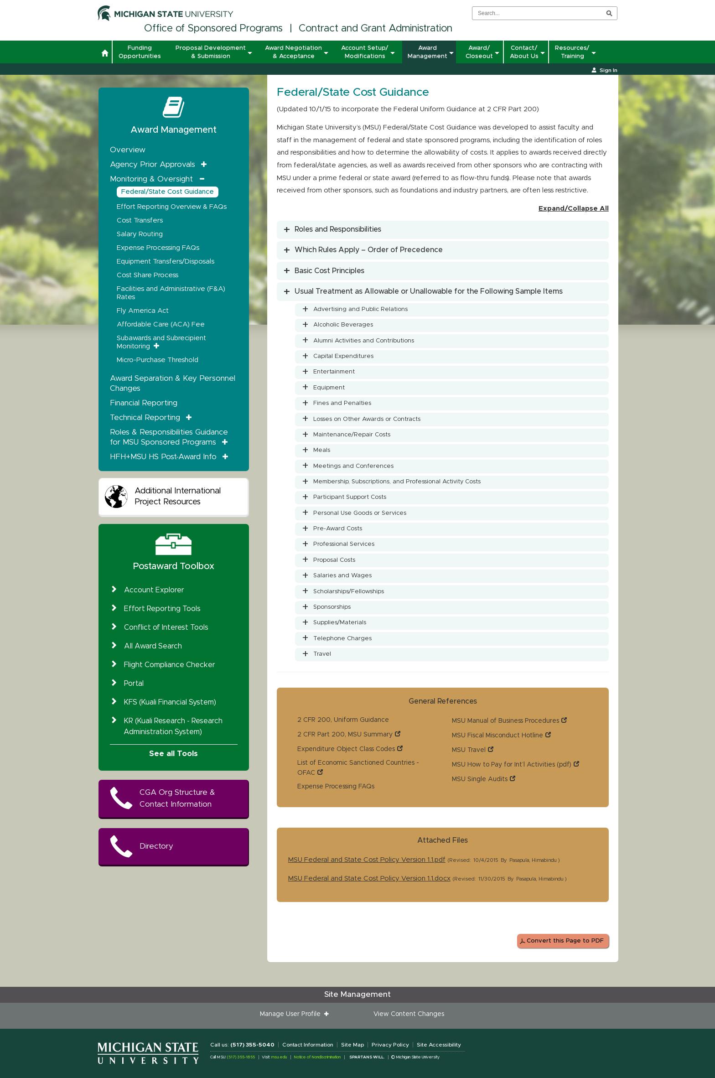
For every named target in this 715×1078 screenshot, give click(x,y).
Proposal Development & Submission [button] (211, 52)
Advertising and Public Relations (360, 309)
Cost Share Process (147, 275)
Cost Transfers (140, 220)
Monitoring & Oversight (151, 179)
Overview (127, 150)
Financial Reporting (143, 403)
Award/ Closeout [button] (479, 52)
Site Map (352, 1044)
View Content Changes (408, 1014)
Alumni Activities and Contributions (363, 341)
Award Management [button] (427, 52)
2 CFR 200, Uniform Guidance (343, 720)
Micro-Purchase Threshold (157, 360)
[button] (105, 54)
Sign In (608, 70)
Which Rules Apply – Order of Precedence (369, 250)
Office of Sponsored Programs (213, 29)
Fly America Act (143, 310)
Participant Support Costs (349, 497)
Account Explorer (154, 590)
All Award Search (153, 646)
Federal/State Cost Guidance (167, 191)
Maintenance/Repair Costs (351, 435)
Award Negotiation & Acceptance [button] (293, 52)
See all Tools (173, 753)
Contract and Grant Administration (375, 29)
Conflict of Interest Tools (166, 627)
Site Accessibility (439, 1044)
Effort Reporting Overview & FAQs (172, 206)
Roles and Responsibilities (338, 229)
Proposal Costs (334, 560)
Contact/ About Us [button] (524, 52)
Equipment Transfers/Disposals (165, 261)
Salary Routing (140, 234)
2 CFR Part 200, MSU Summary (345, 734)
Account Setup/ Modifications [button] (365, 52)
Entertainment (334, 372)
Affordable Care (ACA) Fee (161, 324)
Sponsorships (332, 607)
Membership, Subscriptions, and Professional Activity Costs (397, 482)
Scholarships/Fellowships (348, 592)
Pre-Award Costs (337, 529)
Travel (322, 654)
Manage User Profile (292, 1014)
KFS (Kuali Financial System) (170, 702)
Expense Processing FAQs (335, 786)
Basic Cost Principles (329, 271)
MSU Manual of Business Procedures (505, 721)
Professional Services (343, 544)
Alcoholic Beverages (343, 325)
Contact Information (307, 1044)
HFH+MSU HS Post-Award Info (163, 457)
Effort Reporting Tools (162, 608)
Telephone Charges (342, 639)
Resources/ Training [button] (572, 52)
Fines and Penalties (342, 403)
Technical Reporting (145, 417)
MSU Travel (469, 750)
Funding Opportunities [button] (140, 52)
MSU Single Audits (480, 779)
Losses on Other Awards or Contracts (366, 419)
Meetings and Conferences (353, 466)
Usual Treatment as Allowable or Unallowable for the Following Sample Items (429, 291)
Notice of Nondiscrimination (317, 1057)
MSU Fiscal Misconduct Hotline (497, 735)
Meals (321, 450)
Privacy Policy (390, 1044)
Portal (134, 683)
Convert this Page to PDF (565, 941)
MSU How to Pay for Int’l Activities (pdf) (511, 765)
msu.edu (279, 1057)
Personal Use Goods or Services (359, 513)
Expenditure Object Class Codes (346, 749)
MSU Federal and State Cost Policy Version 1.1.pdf (367, 859)
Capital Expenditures (343, 356)
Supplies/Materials (339, 623)
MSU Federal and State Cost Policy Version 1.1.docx (369, 878)
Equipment (329, 388)
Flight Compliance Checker (169, 665)
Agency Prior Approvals (152, 164)
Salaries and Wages (342, 576)
